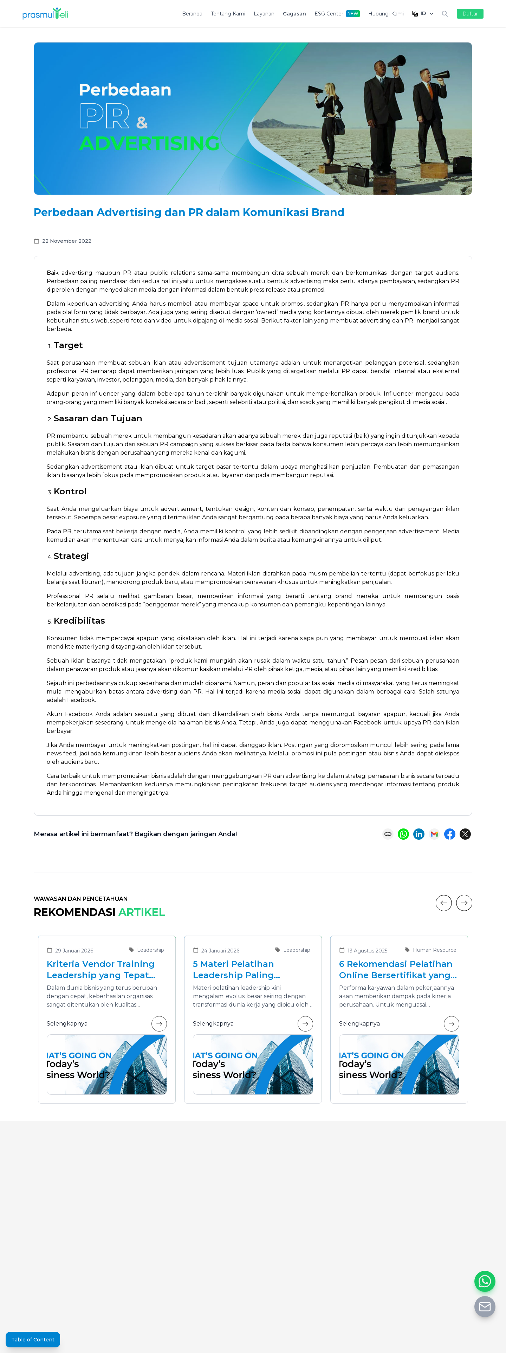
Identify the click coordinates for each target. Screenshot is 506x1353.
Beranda (192, 14)
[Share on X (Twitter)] (465, 834)
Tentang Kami (228, 14)
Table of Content (32, 1339)
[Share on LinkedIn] (419, 834)
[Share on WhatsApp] (403, 834)
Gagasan (294, 14)
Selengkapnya (107, 1024)
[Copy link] (388, 834)
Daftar (470, 14)
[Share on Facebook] (450, 834)
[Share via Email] (434, 834)
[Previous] (444, 903)
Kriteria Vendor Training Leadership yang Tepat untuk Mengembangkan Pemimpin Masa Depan (101, 970)
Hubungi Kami (386, 14)
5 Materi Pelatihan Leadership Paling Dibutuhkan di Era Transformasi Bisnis (237, 970)
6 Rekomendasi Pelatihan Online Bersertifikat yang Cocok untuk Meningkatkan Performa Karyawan (396, 970)
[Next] (464, 903)
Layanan (264, 14)
